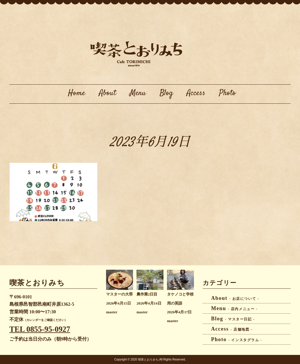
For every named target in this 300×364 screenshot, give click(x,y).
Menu (138, 93)
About (107, 93)
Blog (166, 93)
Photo (227, 93)
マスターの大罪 (119, 294)
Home (76, 93)
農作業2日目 (147, 294)
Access (196, 93)
